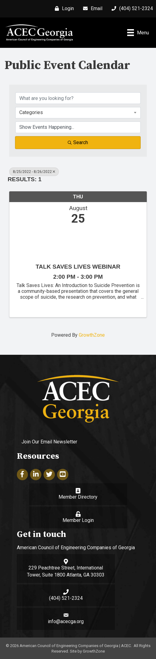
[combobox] (78, 112)
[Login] (63, 8)
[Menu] (138, 32)
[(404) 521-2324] (130, 8)
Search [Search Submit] (78, 142)
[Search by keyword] (78, 98)
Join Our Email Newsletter (49, 442)
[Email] (91, 8)
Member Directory (78, 497)
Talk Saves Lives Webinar (78, 266)
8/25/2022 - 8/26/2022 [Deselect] (34, 172)
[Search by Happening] (78, 127)
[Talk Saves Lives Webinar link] (78, 242)
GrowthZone (92, 335)
